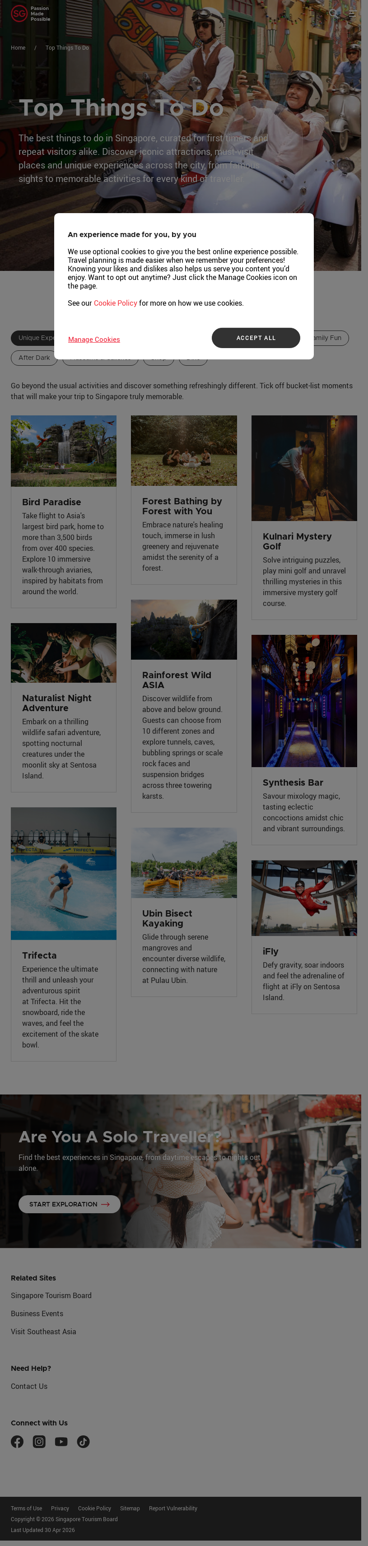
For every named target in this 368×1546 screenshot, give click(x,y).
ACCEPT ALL (256, 337)
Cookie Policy (115, 302)
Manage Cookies (94, 338)
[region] (184, 286)
